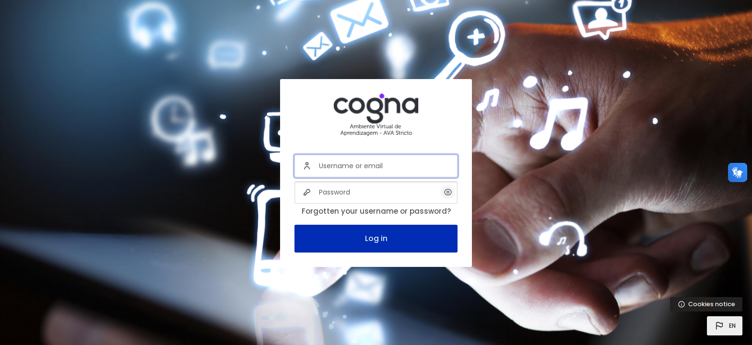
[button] (724, 325)
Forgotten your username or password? (376, 211)
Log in (376, 238)
